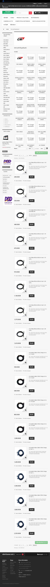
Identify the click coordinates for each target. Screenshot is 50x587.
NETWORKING (35, 17)
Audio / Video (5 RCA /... (42, 78)
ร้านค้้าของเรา (7, 126)
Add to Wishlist (19, 180)
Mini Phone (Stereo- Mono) (6, 73)
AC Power (5, 110)
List (47, 149)
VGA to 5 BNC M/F (6, 106)
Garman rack (5, 175)
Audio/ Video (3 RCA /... (31, 78)
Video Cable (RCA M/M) (6, 42)
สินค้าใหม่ (12, 563)
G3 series (5, 192)
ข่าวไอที (6, 24)
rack (10, 175)
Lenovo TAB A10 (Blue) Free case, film (7, 142)
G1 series (5, 185)
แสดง (30, 148)
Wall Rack (5, 179)
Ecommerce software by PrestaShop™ (12, 583)
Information (7, 115)
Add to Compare (27, 180)
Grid (44, 149)
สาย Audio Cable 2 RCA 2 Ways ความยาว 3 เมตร (37, 353)
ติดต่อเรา (35, 3)
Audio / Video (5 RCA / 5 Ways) (7, 58)
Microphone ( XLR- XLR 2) (6, 81)
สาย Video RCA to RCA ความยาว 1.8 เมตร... (37, 163)
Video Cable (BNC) (6, 46)
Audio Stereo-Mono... (19, 91)
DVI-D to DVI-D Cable (6, 92)
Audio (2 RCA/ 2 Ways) (7, 50)
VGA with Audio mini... (31, 132)
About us (6, 122)
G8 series (5, 190)
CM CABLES (19, 64)
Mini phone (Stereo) (6, 69)
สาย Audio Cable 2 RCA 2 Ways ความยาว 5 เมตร (37, 377)
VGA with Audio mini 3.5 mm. (7, 98)
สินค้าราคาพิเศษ (7, 131)
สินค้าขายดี (12, 565)
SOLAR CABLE (5, 579)
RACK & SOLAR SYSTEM (38, 21)
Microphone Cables (6, 85)
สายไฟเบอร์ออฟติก (6, 177)
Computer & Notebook (22, 21)
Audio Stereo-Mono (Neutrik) (6, 62)
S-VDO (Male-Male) (6, 65)
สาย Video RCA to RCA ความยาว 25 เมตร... (37, 305)
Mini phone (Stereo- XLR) (6, 77)
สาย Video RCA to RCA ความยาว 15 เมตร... (37, 258)
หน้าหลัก (6, 17)
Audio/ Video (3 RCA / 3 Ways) (6, 54)
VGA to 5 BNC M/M (6, 102)
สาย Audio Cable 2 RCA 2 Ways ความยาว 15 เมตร (37, 424)
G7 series (5, 181)
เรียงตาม (15, 148)
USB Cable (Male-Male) (7, 88)
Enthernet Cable (30, 145)
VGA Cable (6, 95)
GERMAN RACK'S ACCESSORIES (6, 183)
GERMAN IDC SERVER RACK (6, 188)
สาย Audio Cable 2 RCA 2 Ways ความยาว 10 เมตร (37, 400)
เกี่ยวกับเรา (13, 24)
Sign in (45, 3)
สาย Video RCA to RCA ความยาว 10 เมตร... (37, 234)
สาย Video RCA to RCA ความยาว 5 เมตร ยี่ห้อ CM (37, 210)
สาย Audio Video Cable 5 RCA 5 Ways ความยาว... (38, 448)
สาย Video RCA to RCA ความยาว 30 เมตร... (37, 329)
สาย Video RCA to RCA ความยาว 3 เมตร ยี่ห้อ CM (37, 187)
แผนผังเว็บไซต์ (12, 573)
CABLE (12, 17)
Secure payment (7, 124)
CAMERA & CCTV (8, 21)
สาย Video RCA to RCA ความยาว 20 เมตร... (37, 282)
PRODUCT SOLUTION (22, 17)
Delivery (6, 119)
